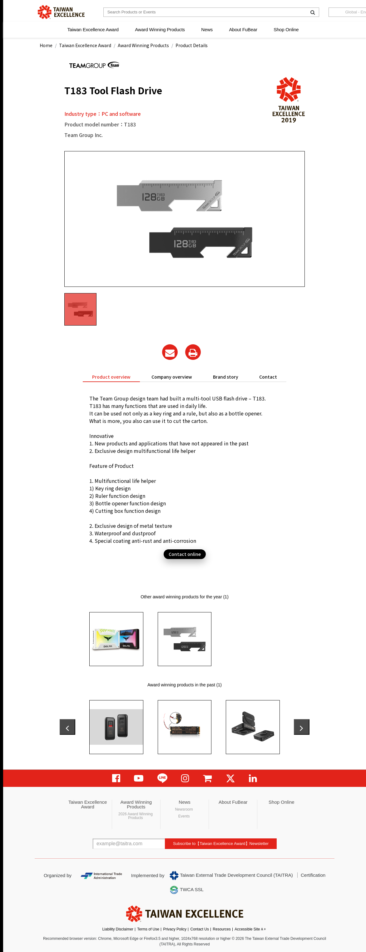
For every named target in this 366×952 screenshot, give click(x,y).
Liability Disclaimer (117, 929)
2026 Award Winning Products (135, 816)
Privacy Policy (174, 929)
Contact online (185, 554)
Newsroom (184, 809)
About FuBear (243, 29)
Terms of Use (148, 929)
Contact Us (199, 929)
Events (184, 816)
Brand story (225, 377)
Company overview (171, 377)
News (207, 29)
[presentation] (67, 727)
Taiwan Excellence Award (92, 29)
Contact (268, 377)
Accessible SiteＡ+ (250, 929)
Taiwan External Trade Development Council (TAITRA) (231, 875)
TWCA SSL (186, 890)
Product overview (111, 377)
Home (46, 45)
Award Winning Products (160, 29)
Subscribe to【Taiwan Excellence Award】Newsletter (221, 843)
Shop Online (286, 29)
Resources (221, 929)
